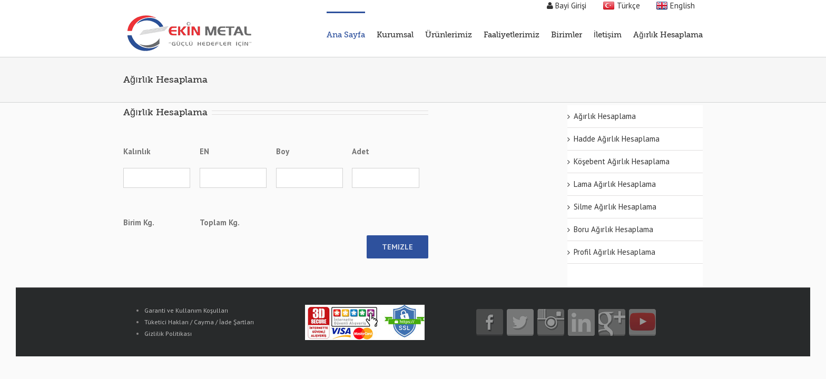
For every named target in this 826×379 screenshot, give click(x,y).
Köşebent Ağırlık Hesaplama (622, 161)
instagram (550, 322)
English (682, 6)
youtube (642, 322)
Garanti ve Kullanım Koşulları (186, 310)
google (611, 322)
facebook (489, 322)
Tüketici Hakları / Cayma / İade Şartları (199, 322)
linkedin (581, 322)
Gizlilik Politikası (168, 333)
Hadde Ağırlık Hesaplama (617, 139)
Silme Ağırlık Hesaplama (615, 207)
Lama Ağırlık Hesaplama (615, 184)
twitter (520, 322)
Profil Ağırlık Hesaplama (614, 252)
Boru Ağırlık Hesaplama (613, 229)
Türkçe (628, 6)
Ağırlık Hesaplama (605, 116)
